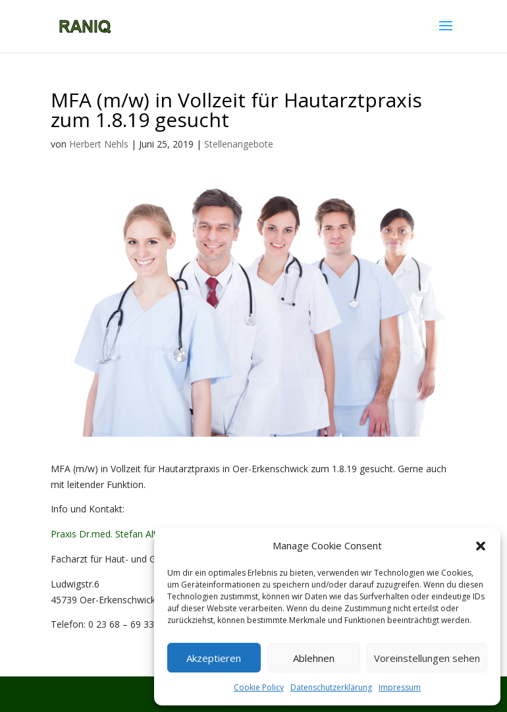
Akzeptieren (213, 658)
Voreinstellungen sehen (427, 658)
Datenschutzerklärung (331, 687)
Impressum (400, 687)
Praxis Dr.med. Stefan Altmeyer (117, 534)
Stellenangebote (238, 144)
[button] (480, 546)
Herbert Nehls (98, 144)
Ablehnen (313, 658)
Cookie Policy (259, 687)
